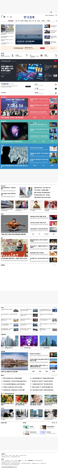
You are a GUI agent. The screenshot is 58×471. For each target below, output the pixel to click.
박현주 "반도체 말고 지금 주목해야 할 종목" (42, 192)
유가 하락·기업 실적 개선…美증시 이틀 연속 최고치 (26, 315)
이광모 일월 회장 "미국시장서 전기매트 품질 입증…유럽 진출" (36, 404)
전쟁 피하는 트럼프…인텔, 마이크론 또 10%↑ (38, 124)
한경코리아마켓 (3, 97)
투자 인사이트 (3, 64)
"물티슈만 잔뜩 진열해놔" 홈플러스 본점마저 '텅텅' (7, 210)
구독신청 (6, 455)
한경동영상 (3, 265)
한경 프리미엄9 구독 (51, 15)
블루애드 (17, 455)
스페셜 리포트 (3, 334)
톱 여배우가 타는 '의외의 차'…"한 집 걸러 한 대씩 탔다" (42, 381)
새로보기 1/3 (55, 307)
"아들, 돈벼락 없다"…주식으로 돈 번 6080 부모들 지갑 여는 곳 (14, 381)
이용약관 (25, 460)
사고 (56, 422)
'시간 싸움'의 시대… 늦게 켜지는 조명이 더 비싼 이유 (39, 259)
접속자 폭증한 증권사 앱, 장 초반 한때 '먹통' (38, 112)
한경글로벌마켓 (3, 121)
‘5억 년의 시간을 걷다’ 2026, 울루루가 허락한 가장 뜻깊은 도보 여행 (39, 360)
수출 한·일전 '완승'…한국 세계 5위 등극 (53, 42)
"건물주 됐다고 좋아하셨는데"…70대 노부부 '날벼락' (21, 418)
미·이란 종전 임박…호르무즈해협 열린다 (26, 41)
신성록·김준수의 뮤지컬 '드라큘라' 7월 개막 (38, 216)
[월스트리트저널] (8, 16)
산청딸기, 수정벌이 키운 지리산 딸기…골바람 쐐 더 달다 (21, 404)
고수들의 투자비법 (46, 73)
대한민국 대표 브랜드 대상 (9, 393)
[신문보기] (1, 16)
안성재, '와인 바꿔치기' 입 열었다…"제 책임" (35, 210)
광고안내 (13, 455)
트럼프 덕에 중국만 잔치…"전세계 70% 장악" (8, 188)
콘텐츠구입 (8, 460)
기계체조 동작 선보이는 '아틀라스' (7, 309)
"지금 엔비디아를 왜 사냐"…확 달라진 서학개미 (39, 136)
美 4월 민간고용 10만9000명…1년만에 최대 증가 (26, 319)
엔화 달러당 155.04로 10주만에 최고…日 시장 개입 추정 (45, 319)
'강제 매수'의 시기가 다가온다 (35, 418)
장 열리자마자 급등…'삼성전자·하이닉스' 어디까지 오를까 (14, 390)
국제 (33, 20)
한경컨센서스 (35, 117)
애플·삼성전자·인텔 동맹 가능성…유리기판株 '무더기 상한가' (39, 106)
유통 (35, 20)
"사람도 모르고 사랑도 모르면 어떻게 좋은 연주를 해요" (13, 234)
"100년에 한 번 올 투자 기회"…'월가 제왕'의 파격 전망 (42, 384)
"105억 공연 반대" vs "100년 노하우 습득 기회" (39, 228)
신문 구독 (46, 15)
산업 (18, 20)
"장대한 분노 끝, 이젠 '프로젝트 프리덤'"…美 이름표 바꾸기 (39, 130)
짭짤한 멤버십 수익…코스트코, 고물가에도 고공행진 (45, 329)
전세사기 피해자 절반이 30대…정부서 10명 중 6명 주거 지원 (14, 166)
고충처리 (10, 455)
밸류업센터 (52, 165)
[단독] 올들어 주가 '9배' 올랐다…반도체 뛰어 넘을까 (7, 68)
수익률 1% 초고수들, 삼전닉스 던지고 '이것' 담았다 (12, 387)
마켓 (52, 117)
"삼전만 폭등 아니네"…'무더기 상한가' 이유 (42, 187)
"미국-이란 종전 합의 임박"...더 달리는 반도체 (11, 141)
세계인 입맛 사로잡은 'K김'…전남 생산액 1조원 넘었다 (48, 324)
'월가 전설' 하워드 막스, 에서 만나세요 (54, 31)
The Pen (2, 408)
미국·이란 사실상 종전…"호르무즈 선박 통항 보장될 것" (6, 324)
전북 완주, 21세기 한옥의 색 (35, 353)
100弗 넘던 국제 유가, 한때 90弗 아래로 (46, 314)
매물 (43, 165)
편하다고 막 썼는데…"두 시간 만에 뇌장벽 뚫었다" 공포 (42, 387)
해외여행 (47, 371)
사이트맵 (16, 460)
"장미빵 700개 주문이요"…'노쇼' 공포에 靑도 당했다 (7, 43)
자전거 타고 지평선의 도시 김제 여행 (9, 371)
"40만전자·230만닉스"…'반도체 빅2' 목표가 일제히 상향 (39, 99)
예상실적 (34, 141)
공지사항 (24, 422)
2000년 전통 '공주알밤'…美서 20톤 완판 (7, 404)
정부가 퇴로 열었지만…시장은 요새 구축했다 (7, 418)
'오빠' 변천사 (46, 56)
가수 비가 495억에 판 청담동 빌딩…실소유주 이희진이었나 (25, 196)
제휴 (5, 460)
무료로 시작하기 (28, 86)
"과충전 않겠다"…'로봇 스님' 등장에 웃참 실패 (50, 210)
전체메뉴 (48, 20)
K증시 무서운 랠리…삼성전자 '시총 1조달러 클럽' (54, 37)
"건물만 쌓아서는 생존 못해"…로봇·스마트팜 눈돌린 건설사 (39, 154)
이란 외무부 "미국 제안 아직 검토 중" (54, 26)
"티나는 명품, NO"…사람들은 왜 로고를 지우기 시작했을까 (39, 246)
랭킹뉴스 (2, 375)
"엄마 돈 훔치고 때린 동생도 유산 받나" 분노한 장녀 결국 (50, 418)
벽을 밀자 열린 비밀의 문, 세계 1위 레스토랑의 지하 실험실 (39, 240)
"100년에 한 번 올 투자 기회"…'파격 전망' (42, 195)
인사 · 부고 (53, 422)
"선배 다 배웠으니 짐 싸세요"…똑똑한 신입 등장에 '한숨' (42, 390)
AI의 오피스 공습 (25, 348)
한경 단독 (45, 64)
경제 (16, 20)
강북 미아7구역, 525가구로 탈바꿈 (36, 147)
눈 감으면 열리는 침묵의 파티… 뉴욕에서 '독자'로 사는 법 (14, 258)
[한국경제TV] (5, 16)
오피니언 (38, 20)
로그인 (56, 15)
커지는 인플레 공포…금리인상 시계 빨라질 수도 (34, 57)
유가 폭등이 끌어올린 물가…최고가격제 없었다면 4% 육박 (7, 37)
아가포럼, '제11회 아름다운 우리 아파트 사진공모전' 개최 (39, 160)
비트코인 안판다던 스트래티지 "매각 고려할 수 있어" (26, 324)
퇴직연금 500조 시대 (7, 348)
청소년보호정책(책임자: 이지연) (38, 460)
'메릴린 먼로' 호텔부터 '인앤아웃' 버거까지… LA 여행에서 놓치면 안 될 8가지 (39, 366)
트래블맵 (33, 371)
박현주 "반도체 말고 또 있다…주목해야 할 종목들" (12, 378)
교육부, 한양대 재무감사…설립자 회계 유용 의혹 (9, 314)
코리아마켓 (21, 20)
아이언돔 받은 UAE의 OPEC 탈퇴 (5, 57)
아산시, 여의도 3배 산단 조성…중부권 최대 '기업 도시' (50, 404)
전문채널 (43, 20)
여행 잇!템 (53, 371)
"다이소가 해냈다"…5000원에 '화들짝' (41, 190)
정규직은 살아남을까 (18, 56)
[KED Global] (11, 16)
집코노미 (30, 20)
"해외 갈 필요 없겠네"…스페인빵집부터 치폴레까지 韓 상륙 (6, 329)
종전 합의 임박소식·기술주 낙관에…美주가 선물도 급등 (25, 329)
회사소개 (2, 455)
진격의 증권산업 (44, 348)
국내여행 (40, 371)
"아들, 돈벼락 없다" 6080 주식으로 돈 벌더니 (42, 197)
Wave (2, 238)
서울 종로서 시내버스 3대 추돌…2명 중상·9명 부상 (6, 319)
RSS (22, 460)
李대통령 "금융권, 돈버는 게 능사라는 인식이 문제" (7, 40)
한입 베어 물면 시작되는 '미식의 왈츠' (37, 252)
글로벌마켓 (26, 20)
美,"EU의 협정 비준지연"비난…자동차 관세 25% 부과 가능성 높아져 (45, 310)
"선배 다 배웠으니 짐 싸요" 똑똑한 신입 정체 (8, 194)
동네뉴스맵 (34, 165)
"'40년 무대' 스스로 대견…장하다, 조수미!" (38, 222)
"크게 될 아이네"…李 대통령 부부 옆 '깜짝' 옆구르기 (21, 210)
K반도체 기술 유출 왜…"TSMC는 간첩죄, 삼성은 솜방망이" (7, 34)
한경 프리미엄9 (11, 20)
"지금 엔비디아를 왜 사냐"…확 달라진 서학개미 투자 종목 (43, 378)
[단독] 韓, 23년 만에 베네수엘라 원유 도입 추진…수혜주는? (48, 67)
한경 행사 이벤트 (4, 422)
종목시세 (43, 141)
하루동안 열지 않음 (52, 48)
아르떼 (2, 214)
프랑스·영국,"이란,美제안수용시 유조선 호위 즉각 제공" (25, 310)
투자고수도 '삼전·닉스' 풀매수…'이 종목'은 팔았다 (48, 76)
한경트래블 (3, 351)
